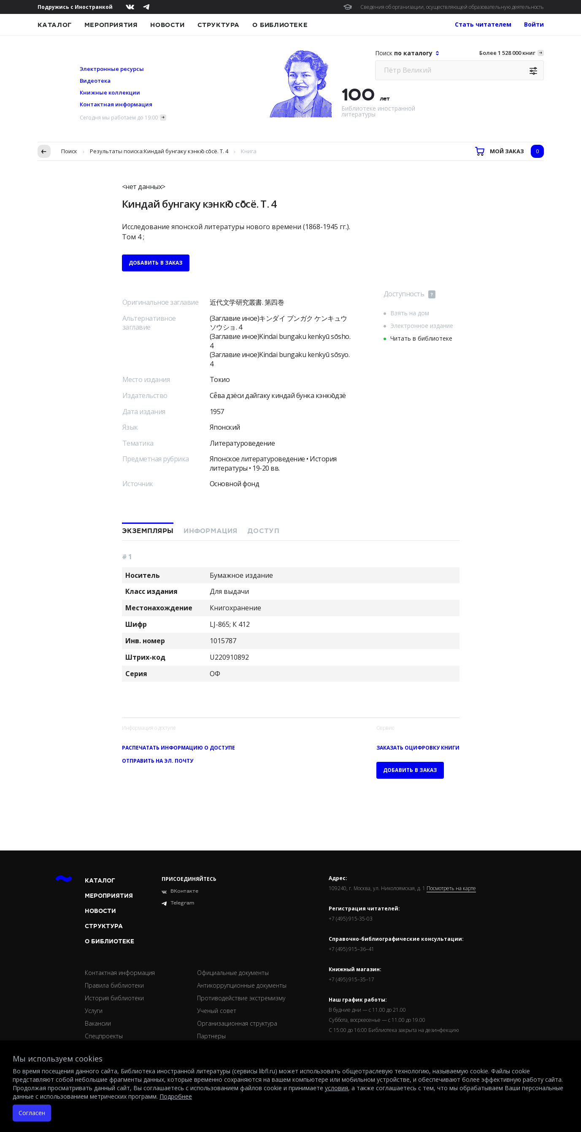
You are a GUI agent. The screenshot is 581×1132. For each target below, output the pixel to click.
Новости (167, 25)
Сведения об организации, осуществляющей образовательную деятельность (452, 7)
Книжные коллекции (110, 92)
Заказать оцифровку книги (417, 747)
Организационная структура (237, 1023)
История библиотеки (114, 998)
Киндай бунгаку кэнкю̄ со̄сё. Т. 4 (186, 151)
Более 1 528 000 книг (507, 53)
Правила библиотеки (114, 985)
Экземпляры (148, 531)
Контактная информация (116, 104)
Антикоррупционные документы (241, 985)
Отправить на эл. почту (157, 760)
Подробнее (175, 1096)
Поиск (69, 151)
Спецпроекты (104, 1036)
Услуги (94, 1011)
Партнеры (211, 1036)
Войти (534, 24)
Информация (210, 531)
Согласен (32, 1113)
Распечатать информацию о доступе (178, 747)
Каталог (55, 25)
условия (336, 1088)
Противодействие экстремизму (241, 998)
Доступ (263, 531)
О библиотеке (280, 25)
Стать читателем (483, 24)
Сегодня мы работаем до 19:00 (119, 117)
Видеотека (95, 80)
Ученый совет (216, 1011)
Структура (218, 25)
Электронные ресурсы (112, 69)
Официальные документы (233, 973)
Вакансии (98, 1023)
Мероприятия (111, 25)
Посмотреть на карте (451, 888)
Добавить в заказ (156, 262)
